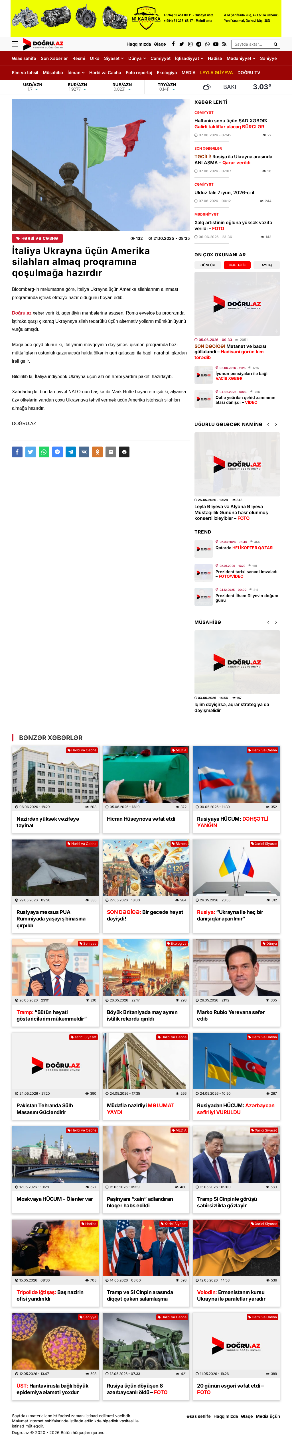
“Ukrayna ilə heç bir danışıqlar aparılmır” (230, 915)
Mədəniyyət (239, 58)
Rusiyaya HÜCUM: (232, 822)
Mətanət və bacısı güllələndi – (230, 351)
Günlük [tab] (207, 265)
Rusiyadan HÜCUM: (235, 1108)
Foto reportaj (139, 72)
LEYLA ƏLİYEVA (216, 72)
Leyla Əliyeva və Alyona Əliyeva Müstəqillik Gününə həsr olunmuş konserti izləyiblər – (231, 512)
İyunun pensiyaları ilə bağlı (242, 376)
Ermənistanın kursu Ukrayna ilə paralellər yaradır (231, 1295)
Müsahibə (53, 72)
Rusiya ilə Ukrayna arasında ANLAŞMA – (233, 159)
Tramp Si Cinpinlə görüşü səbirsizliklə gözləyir (227, 1202)
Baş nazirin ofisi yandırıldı (50, 1295)
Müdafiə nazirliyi (140, 1108)
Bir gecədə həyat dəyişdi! (145, 915)
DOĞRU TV (249, 72)
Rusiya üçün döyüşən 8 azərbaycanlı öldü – (137, 1389)
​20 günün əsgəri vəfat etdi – (230, 1389)
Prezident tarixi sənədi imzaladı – (246, 574)
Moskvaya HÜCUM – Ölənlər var (55, 1199)
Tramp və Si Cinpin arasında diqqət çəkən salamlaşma (140, 1295)
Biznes (179, 843)
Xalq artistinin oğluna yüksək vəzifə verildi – (233, 225)
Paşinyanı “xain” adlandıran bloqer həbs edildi (140, 1202)
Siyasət (111, 58)
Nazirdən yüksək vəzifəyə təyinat (48, 822)
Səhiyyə (268, 58)
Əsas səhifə (24, 58)
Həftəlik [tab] (237, 265)
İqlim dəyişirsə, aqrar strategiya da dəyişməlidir (231, 707)
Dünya (135, 58)
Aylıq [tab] (266, 265)
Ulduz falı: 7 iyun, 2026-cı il (224, 192)
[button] (124, 452)
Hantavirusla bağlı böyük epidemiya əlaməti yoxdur (52, 1389)
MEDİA (189, 72)
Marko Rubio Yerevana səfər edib (231, 1015)
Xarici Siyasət (264, 843)
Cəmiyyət (161, 58)
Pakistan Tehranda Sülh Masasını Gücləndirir (45, 1108)
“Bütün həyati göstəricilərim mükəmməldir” (52, 1015)
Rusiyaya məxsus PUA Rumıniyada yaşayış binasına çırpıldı (51, 918)
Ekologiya (167, 72)
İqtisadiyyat (187, 58)
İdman (74, 72)
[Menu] (17, 44)
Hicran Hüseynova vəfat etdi (141, 819)
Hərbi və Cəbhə (105, 72)
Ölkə (95, 58)
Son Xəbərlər (54, 58)
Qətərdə (244, 547)
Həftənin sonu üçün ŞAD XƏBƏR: (230, 123)
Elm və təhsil (25, 72)
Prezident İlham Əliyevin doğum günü (247, 598)
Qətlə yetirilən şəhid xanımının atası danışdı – (245, 400)
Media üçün (268, 1416)
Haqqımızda (226, 1416)
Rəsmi (78, 58)
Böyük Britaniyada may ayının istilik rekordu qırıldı (142, 1015)
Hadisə (215, 58)
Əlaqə (247, 1416)
